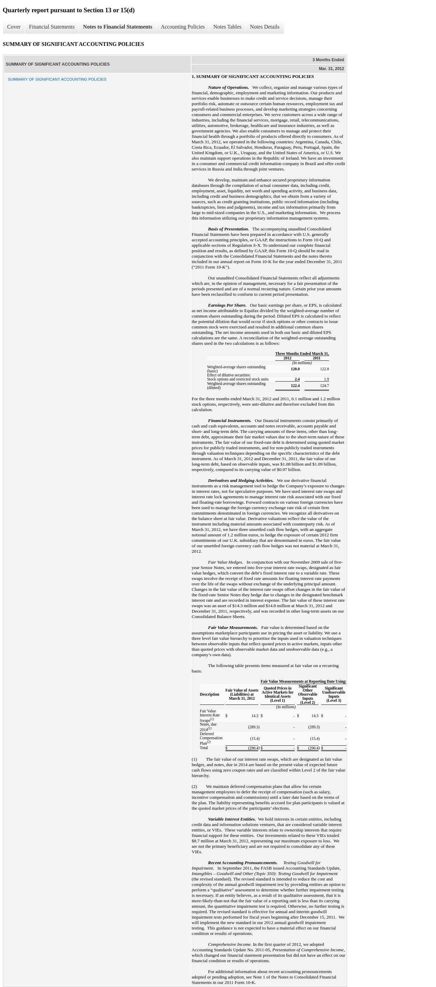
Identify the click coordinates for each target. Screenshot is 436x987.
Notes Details (265, 27)
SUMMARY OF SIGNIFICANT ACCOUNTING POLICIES (57, 79)
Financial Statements (52, 27)
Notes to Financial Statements (117, 27)
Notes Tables (227, 27)
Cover (13, 27)
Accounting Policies (183, 27)
